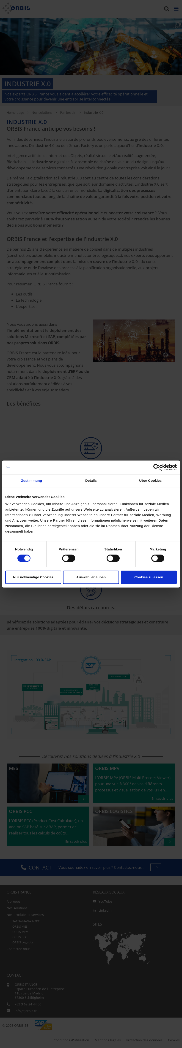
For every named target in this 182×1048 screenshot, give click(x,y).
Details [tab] (91, 480)
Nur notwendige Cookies (33, 577)
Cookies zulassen (148, 577)
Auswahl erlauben (91, 577)
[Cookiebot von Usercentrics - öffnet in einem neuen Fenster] (157, 467)
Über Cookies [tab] (150, 480)
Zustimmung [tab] (31, 480)
